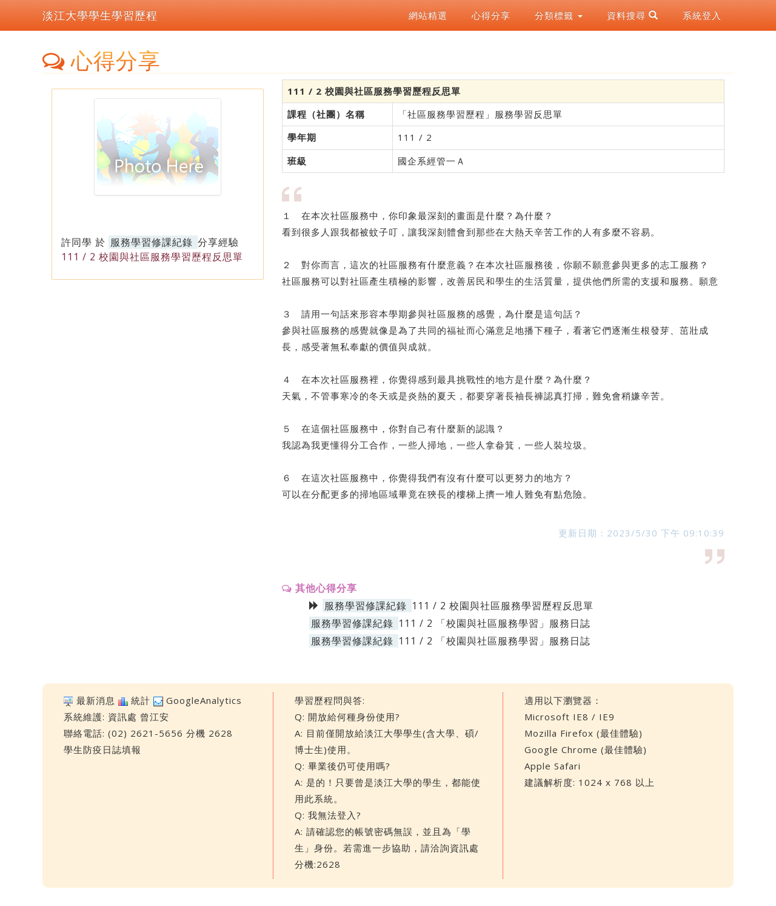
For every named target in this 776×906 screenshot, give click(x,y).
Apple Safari (552, 766)
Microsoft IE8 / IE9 (569, 717)
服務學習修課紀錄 (151, 242)
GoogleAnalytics (204, 700)
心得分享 (491, 15)
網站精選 (428, 15)
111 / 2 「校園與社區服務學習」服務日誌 (494, 623)
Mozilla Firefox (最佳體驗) (583, 733)
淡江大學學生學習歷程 (100, 15)
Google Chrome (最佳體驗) (585, 749)
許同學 (76, 242)
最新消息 (95, 700)
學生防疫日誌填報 (102, 749)
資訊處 (122, 717)
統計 (140, 700)
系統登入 (702, 15)
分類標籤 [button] (559, 15)
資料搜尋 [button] (632, 15)
